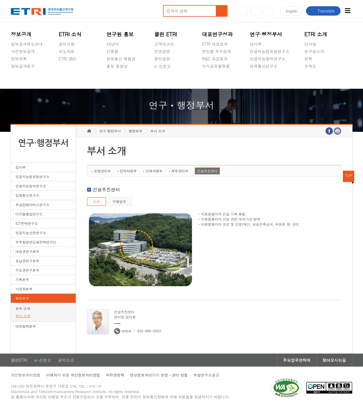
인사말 (310, 44)
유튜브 (242, 11)
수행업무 (119, 201)
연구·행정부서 (266, 34)
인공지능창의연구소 (268, 59)
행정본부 (22, 298)
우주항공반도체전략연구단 (35, 242)
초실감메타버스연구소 (270, 79)
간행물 (112, 51)
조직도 (310, 66)
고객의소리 (164, 44)
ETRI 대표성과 (215, 44)
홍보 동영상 (117, 66)
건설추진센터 (207, 170)
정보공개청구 (23, 66)
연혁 (308, 59)
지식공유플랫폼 (216, 66)
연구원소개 (314, 51)
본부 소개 (22, 308)
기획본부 (22, 279)
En (291, 11)
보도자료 (67, 51)
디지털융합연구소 (29, 214)
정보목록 (19, 59)
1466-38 (94, 386)
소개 (96, 201)
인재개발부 (153, 170)
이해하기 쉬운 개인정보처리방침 (73, 375)
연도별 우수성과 (216, 51)
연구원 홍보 (120, 34)
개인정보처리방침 (25, 375)
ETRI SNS (67, 59)
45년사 (112, 44)
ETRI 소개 (315, 34)
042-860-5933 (149, 330)
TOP (348, 175)
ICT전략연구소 (26, 223)
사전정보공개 (23, 51)
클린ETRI (19, 360)
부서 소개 (22, 315)
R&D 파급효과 (214, 59)
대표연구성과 (217, 34)
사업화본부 (23, 288)
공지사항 (67, 44)
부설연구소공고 (206, 375)
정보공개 (21, 34)
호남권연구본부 (27, 260)
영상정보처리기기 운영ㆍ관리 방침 (159, 375)
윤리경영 (162, 59)
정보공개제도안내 (27, 44)
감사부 (256, 44)
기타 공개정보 (317, 79)
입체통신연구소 (264, 66)
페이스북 (267, 11)
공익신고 (162, 79)
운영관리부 (102, 170)
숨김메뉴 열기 (13, 73)
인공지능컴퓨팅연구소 (270, 51)
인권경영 (162, 51)
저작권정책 (115, 375)
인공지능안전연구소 (30, 232)
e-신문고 (162, 66)
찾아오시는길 (334, 360)
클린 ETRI (165, 34)
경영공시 (19, 79)
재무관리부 (179, 170)
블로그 (255, 11)
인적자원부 (128, 170)
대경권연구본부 (27, 251)
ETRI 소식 (70, 34)
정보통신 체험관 (121, 59)
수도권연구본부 (27, 270)
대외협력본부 (25, 326)
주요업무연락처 (297, 360)
